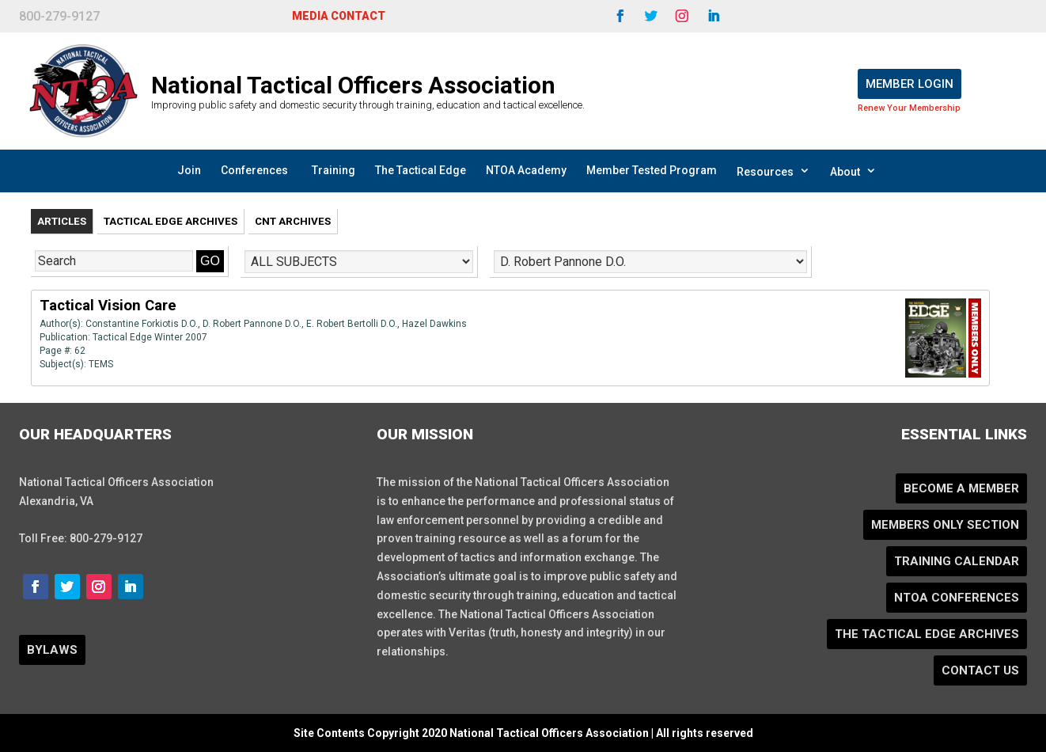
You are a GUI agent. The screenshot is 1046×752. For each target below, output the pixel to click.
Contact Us (980, 670)
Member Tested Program (651, 170)
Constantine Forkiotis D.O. (141, 323)
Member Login (909, 84)
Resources (773, 171)
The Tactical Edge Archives (927, 634)
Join (189, 170)
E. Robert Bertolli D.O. (351, 323)
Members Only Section (945, 525)
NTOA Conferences (956, 598)
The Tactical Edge (420, 170)
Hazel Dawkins (434, 323)
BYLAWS (52, 650)
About (853, 171)
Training (333, 170)
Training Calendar (956, 561)
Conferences (254, 170)
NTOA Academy (526, 170)
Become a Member (961, 488)
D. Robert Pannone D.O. (252, 323)
